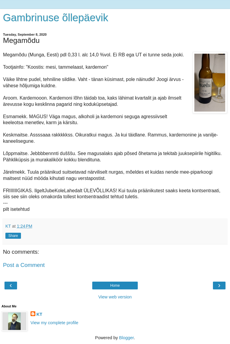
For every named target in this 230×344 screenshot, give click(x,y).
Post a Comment (24, 265)
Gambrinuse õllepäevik (55, 17)
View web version (115, 297)
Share (13, 236)
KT (39, 314)
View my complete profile (54, 322)
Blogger (126, 337)
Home (115, 285)
